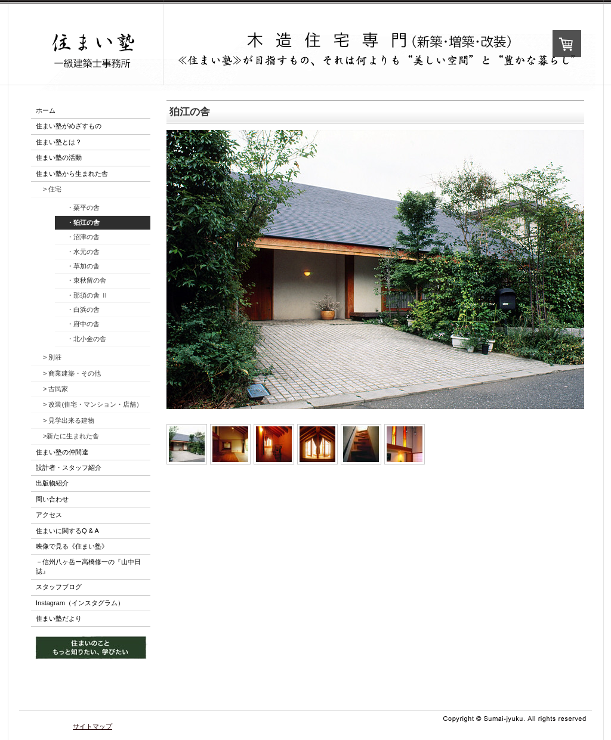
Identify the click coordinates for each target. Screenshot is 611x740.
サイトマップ (92, 726)
